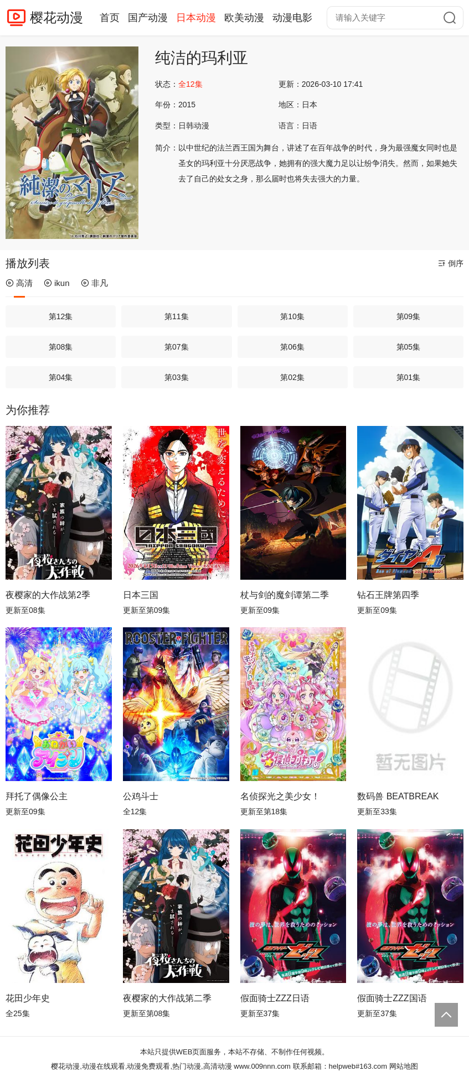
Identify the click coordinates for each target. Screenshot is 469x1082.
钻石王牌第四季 (388, 595)
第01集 (408, 377)
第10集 (292, 316)
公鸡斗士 (140, 796)
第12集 (61, 316)
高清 (19, 283)
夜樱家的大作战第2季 (48, 595)
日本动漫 (196, 17)
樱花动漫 (56, 17)
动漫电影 (292, 17)
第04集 (61, 377)
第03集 (176, 377)
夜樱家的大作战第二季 (167, 998)
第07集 (176, 346)
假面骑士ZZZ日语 (275, 998)
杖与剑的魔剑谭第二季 (284, 595)
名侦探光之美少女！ (280, 796)
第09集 (408, 316)
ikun (57, 283)
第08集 (61, 346)
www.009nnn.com (262, 1066)
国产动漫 (148, 17)
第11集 (176, 316)
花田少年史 (28, 998)
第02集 (292, 377)
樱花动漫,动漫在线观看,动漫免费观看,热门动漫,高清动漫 (141, 1066)
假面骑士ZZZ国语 (391, 998)
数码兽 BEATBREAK (398, 796)
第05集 (408, 346)
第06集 (292, 346)
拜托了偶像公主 (37, 796)
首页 (110, 17)
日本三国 (140, 595)
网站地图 (403, 1066)
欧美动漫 (244, 17)
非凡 (94, 283)
